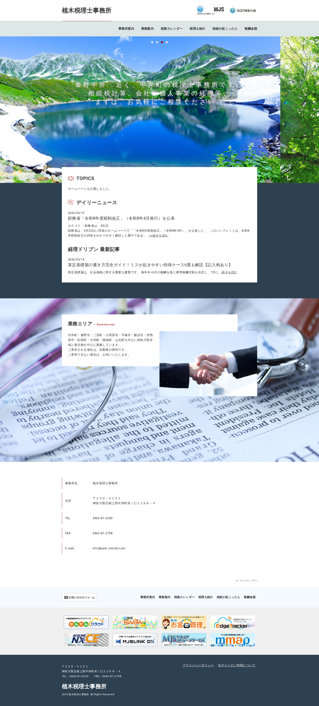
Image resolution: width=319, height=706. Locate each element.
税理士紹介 (197, 28)
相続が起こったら (225, 28)
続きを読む (229, 272)
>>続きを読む (158, 235)
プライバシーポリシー (198, 665)
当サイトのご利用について (237, 665)
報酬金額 (251, 28)
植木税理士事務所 (86, 10)
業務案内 (147, 28)
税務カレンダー (172, 28)
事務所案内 (126, 28)
